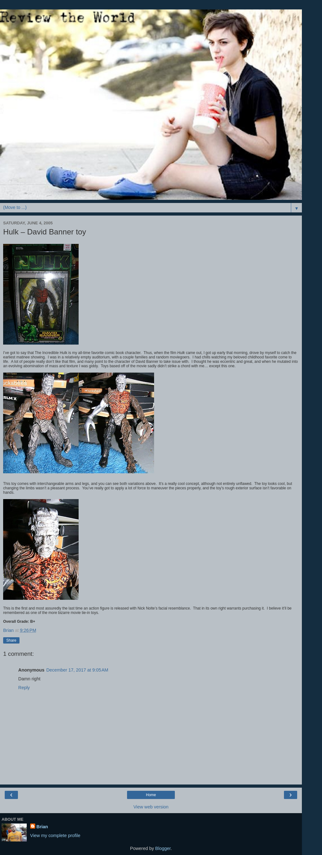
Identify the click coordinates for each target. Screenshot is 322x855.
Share (11, 640)
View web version (151, 806)
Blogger (163, 848)
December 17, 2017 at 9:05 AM (77, 669)
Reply (24, 687)
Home (151, 795)
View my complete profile (55, 835)
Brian (42, 826)
